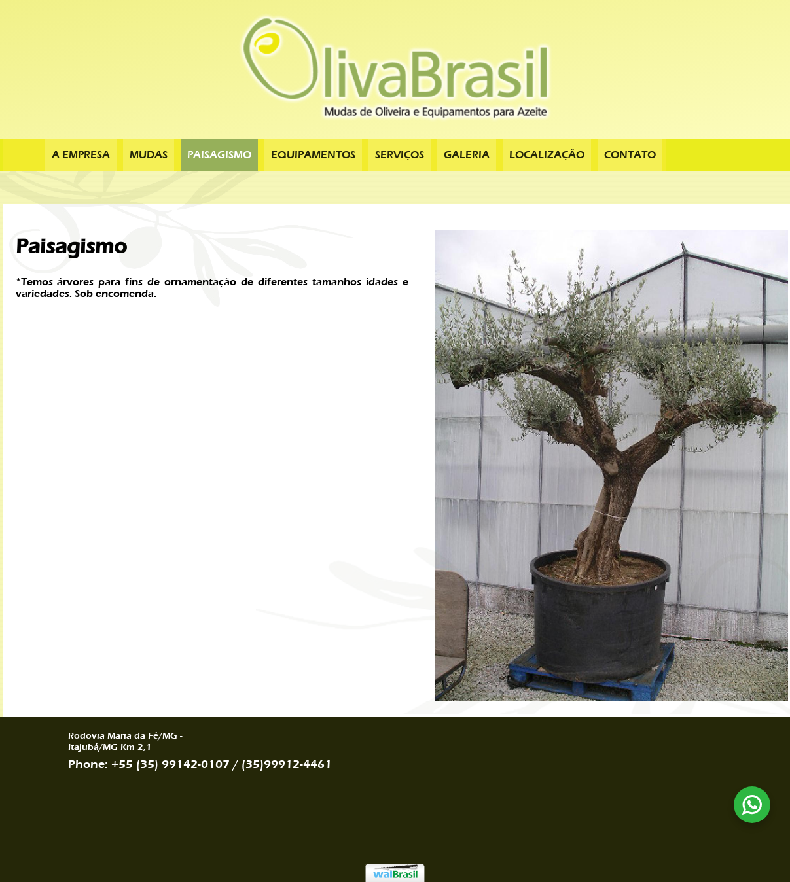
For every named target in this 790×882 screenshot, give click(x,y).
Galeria (467, 155)
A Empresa (81, 155)
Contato (630, 155)
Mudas (149, 155)
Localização (546, 155)
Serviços (399, 155)
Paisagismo (219, 155)
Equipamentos (313, 155)
